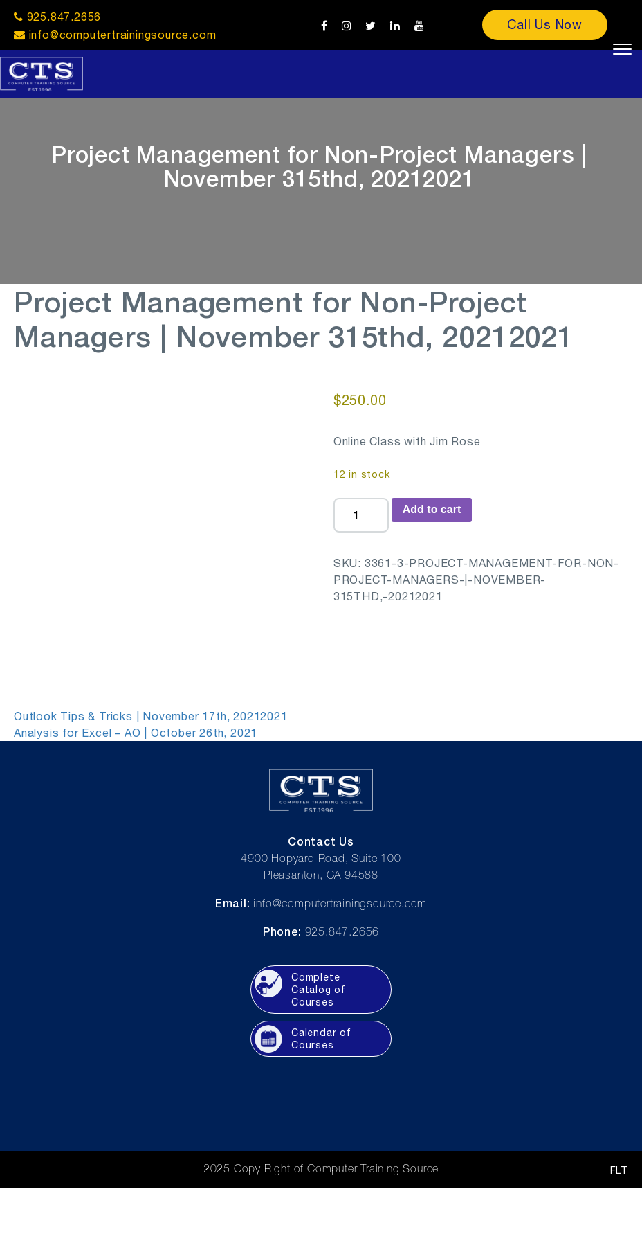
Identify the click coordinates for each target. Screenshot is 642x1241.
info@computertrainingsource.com (123, 34)
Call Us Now (545, 24)
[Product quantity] (361, 515)
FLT (619, 1170)
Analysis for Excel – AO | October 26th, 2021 (135, 732)
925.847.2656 (57, 16)
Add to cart (432, 509)
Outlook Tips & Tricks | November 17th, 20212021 (151, 716)
